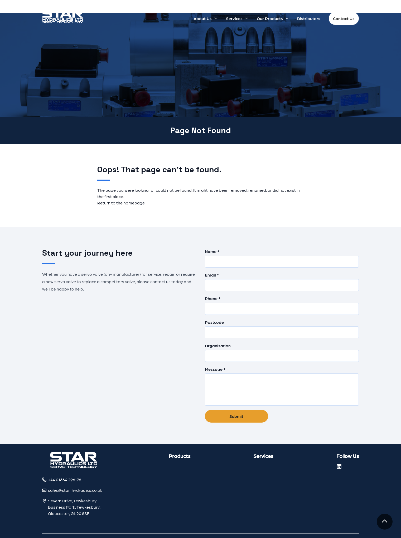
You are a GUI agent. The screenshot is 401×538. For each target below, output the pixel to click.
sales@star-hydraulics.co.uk (75, 490)
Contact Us (344, 18)
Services (234, 18)
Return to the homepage (121, 202)
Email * (282, 281)
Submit (236, 416)
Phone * (282, 305)
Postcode (282, 329)
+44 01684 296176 (64, 479)
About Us (203, 18)
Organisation (282, 352)
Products (179, 456)
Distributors (308, 18)
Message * (282, 386)
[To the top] (385, 522)
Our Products (270, 18)
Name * (282, 258)
